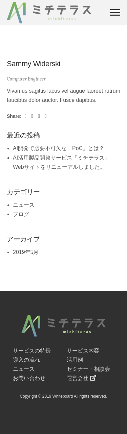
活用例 (75, 360)
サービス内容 (83, 351)
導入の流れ (26, 360)
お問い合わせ (29, 378)
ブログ (21, 214)
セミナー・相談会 (88, 369)
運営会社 (82, 378)
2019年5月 (26, 252)
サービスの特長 (32, 351)
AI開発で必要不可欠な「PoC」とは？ (58, 148)
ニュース (24, 205)
